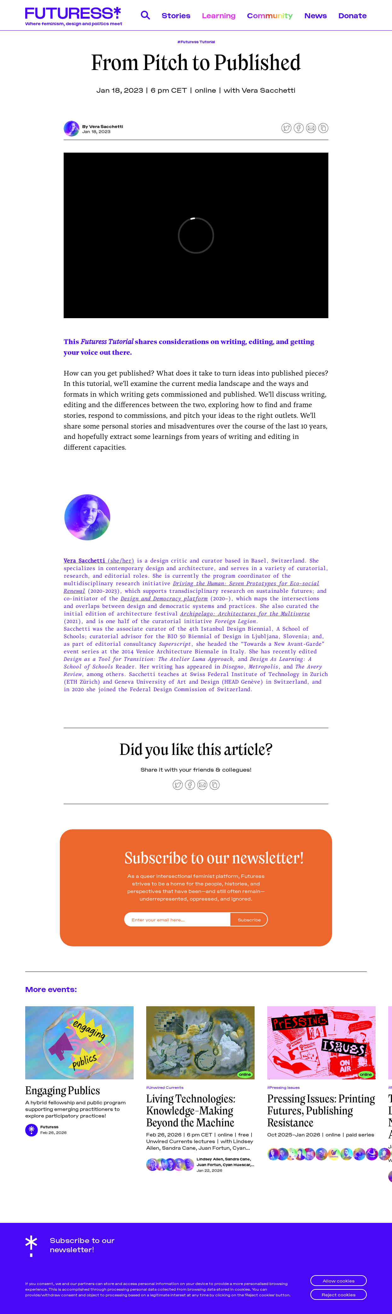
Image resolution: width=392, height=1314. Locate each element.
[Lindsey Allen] (152, 1164)
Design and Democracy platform (164, 598)
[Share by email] (311, 128)
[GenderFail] (334, 1154)
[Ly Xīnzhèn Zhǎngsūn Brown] (282, 1154)
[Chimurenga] (291, 1154)
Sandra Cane (237, 1158)
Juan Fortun (209, 1164)
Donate (352, 15)
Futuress (49, 1126)
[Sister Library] (372, 1154)
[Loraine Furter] (309, 1154)
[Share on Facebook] (299, 128)
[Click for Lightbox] (196, 517)
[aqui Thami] (359, 1154)
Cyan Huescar (236, 1164)
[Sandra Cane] (161, 1164)
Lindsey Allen (210, 1158)
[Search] (145, 15)
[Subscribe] (249, 919)
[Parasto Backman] (273, 1154)
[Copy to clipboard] (323, 128)
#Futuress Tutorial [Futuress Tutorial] (196, 41)
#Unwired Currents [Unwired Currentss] (164, 1087)
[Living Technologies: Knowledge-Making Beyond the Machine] (200, 1042)
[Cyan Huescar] (179, 1164)
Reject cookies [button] (338, 1294)
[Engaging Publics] (79, 1042)
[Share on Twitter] (286, 128)
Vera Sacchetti (106, 126)
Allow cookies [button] (339, 1280)
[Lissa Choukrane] (300, 1154)
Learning (219, 15)
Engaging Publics (62, 1090)
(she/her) (120, 560)
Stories (176, 15)
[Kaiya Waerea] (384, 1154)
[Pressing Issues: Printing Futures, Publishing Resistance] (321, 1042)
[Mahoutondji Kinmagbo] (188, 1164)
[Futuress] (31, 1130)
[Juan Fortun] (170, 1164)
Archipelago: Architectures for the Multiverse (245, 613)
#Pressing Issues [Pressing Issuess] (283, 1087)
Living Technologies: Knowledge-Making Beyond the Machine (190, 1110)
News (315, 15)
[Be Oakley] (321, 1154)
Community (270, 15)
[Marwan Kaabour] (346, 1154)
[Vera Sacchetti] (71, 129)
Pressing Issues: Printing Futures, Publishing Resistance (321, 1110)
